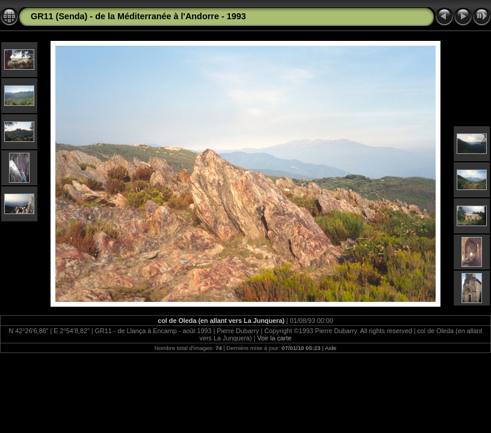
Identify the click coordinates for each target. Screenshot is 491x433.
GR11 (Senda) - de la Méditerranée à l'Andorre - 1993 (138, 16)
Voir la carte (274, 338)
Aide (330, 348)
